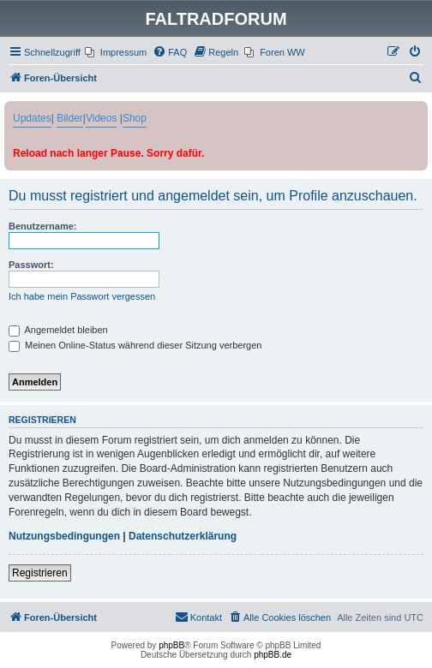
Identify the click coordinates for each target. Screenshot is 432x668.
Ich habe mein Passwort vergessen (82, 296)
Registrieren (40, 573)
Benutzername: (42, 226)
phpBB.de (272, 654)
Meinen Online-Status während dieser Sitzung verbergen (135, 345)
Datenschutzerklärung (183, 536)
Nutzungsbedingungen (64, 536)
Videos (101, 118)
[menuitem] (116, 52)
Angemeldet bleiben (58, 330)
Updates (32, 118)
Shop (135, 118)
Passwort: (31, 264)
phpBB (171, 645)
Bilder (70, 118)
